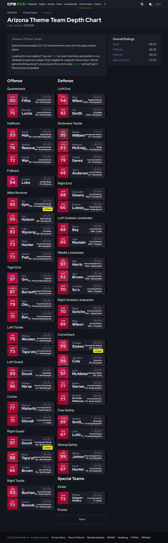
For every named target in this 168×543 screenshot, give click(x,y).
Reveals (51, 4)
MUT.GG (111, 537)
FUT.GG (134, 537)
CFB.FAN (12, 12)
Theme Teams (85, 4)
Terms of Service (76, 537)
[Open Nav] (105, 4)
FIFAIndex (146, 537)
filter (54, 56)
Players (42, 4)
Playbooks (32, 4)
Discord (77, 64)
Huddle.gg (123, 537)
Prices (59, 4)
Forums (97, 4)
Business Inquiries (95, 537)
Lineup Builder (70, 4)
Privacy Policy (58, 537)
